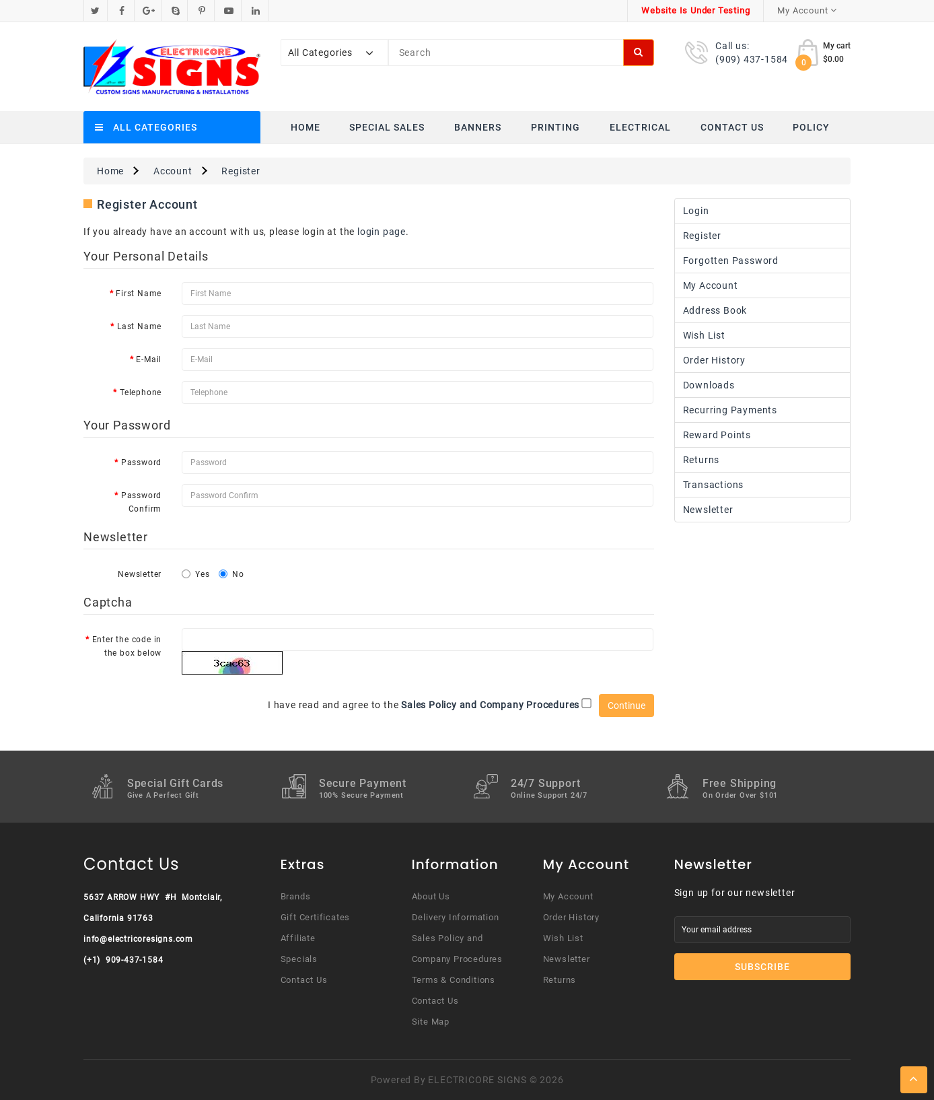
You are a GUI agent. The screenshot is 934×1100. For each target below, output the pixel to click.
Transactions (713, 484)
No (231, 574)
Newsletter (139, 574)
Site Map (431, 1022)
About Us (431, 896)
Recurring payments (730, 410)
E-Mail (148, 359)
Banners (477, 127)
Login (696, 210)
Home (305, 127)
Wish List (704, 335)
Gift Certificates (316, 917)
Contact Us (732, 127)
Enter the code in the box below (127, 646)
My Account (710, 285)
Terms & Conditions (453, 980)
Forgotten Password (731, 260)
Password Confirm (141, 502)
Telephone (140, 392)
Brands (296, 896)
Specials (299, 959)
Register (240, 171)
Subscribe (762, 966)
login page (381, 231)
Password (141, 462)
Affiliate (298, 938)
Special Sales (387, 127)
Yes (195, 574)
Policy (811, 127)
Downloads (709, 385)
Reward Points (717, 434)
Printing (555, 127)
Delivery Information (455, 917)
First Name (138, 293)
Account (172, 171)
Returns (701, 459)
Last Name (139, 326)
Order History (714, 360)
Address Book (715, 310)
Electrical (640, 127)
